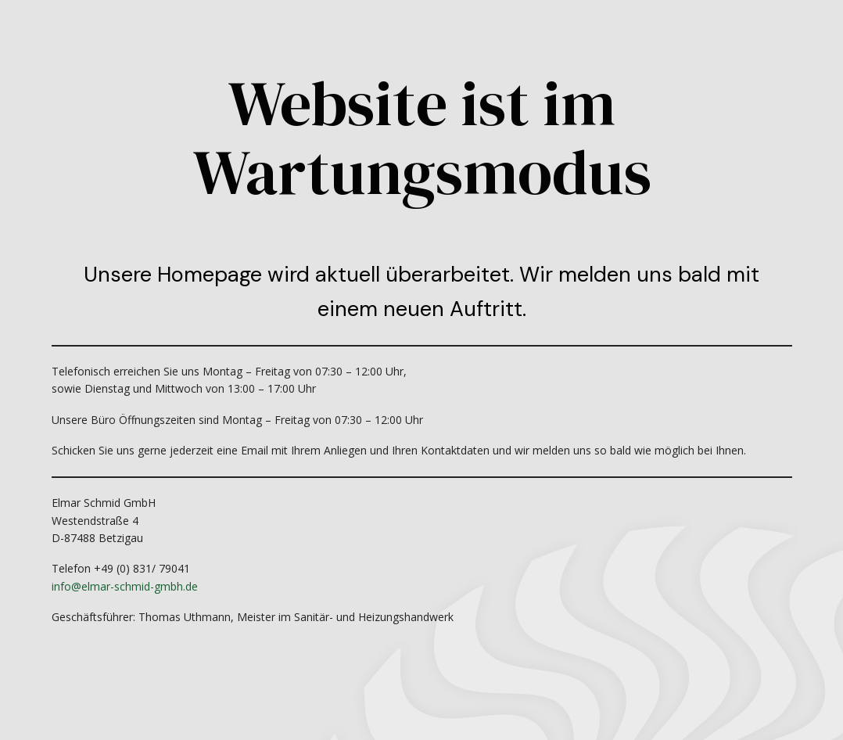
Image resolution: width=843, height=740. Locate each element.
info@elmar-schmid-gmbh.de (125, 586)
